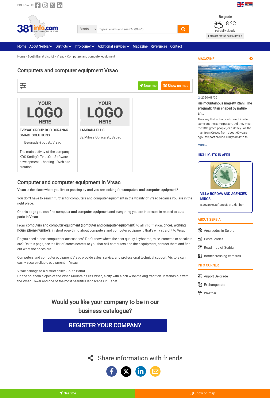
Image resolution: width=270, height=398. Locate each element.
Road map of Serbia (219, 248)
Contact (176, 46)
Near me (67, 393)
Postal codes (213, 239)
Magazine (140, 46)
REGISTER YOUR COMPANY (105, 325)
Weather (210, 293)
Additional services (114, 46)
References (159, 46)
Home (21, 46)
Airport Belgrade (216, 276)
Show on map (202, 393)
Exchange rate (214, 285)
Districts (63, 46)
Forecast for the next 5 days (225, 35)
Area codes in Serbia (219, 231)
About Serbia (40, 46)
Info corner (84, 46)
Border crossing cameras (222, 256)
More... (202, 145)
